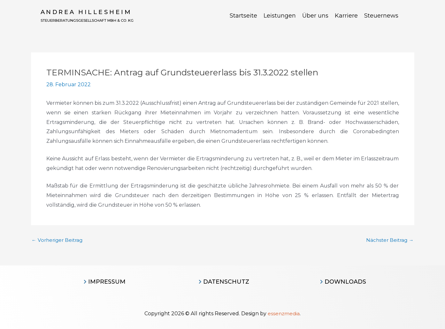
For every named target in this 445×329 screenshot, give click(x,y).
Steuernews (381, 15)
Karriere (346, 15)
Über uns (315, 15)
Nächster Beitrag (389, 240)
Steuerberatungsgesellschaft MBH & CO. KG (102, 20)
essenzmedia (283, 313)
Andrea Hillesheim (87, 12)
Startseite (243, 15)
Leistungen (280, 15)
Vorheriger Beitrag (58, 240)
